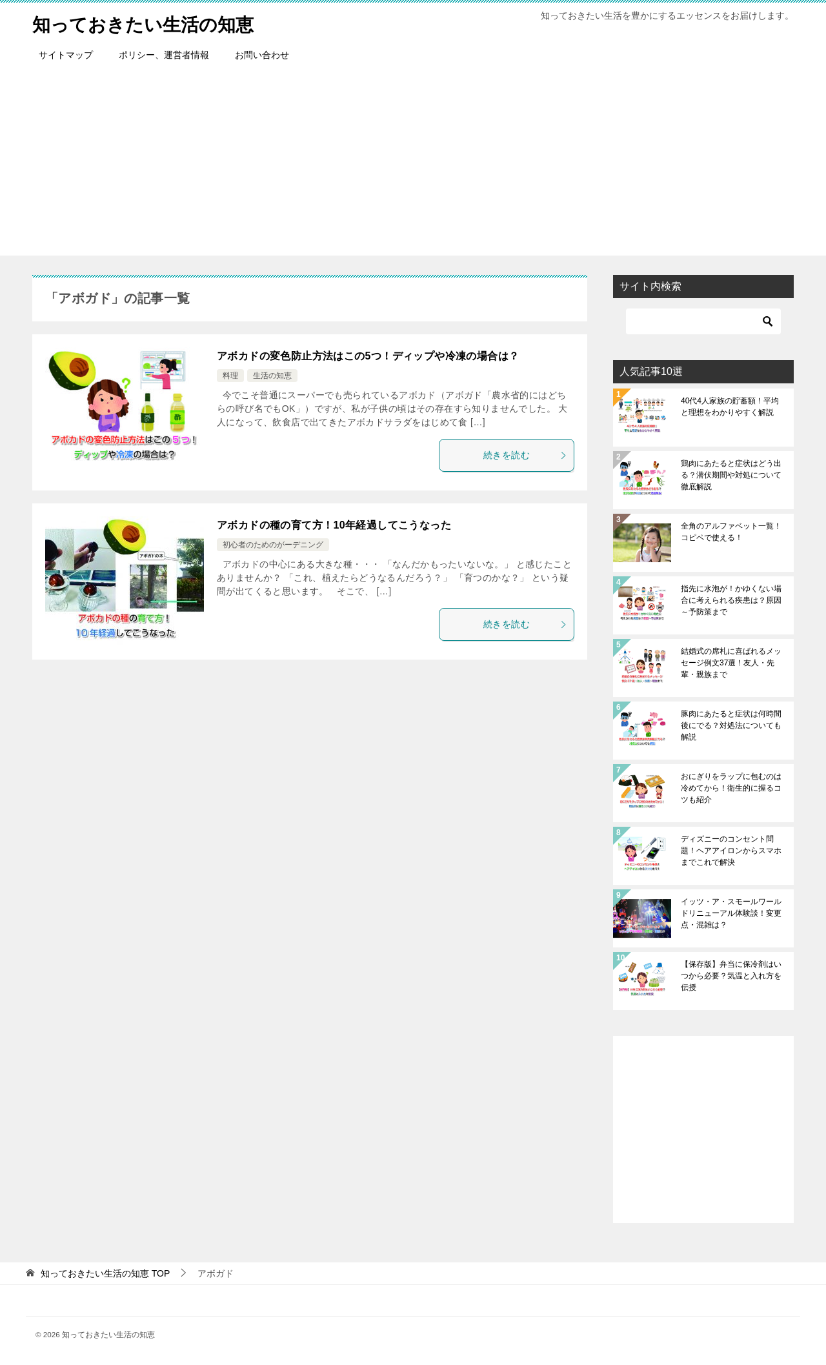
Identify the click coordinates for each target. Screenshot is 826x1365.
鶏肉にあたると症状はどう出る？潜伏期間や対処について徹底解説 (731, 475)
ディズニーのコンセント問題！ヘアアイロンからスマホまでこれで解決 (731, 850)
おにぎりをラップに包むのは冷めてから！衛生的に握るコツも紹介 (731, 788)
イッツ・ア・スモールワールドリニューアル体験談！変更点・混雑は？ (731, 913)
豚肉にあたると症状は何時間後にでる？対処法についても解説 (731, 725)
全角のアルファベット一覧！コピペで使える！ (731, 531)
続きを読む (525, 455)
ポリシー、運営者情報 (164, 55)
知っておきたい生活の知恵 (150, 22)
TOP (105, 1273)
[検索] (703, 321)
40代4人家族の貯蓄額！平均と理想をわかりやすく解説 (730, 406)
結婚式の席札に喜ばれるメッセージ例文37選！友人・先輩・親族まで (731, 663)
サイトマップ (66, 55)
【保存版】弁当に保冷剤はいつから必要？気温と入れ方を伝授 (731, 976)
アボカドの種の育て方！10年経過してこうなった (334, 525)
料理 (230, 375)
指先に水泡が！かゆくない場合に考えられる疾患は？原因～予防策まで (731, 600)
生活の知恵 (272, 375)
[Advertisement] (413, 165)
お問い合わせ (262, 55)
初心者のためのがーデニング (273, 544)
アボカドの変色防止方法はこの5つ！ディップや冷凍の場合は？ (368, 355)
